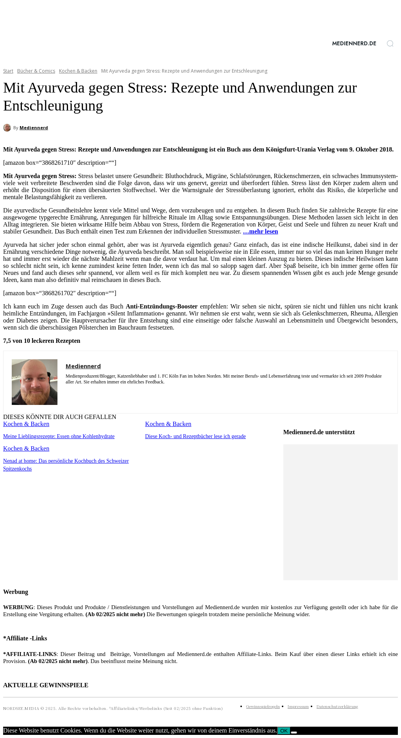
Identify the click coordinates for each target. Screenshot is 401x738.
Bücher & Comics (36, 71)
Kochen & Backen (78, 71)
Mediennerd (34, 127)
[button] (390, 43)
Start (8, 71)
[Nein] (294, 732)
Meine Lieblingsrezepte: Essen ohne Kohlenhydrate (55, 436)
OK (284, 731)
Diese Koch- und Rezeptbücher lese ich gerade (192, 436)
